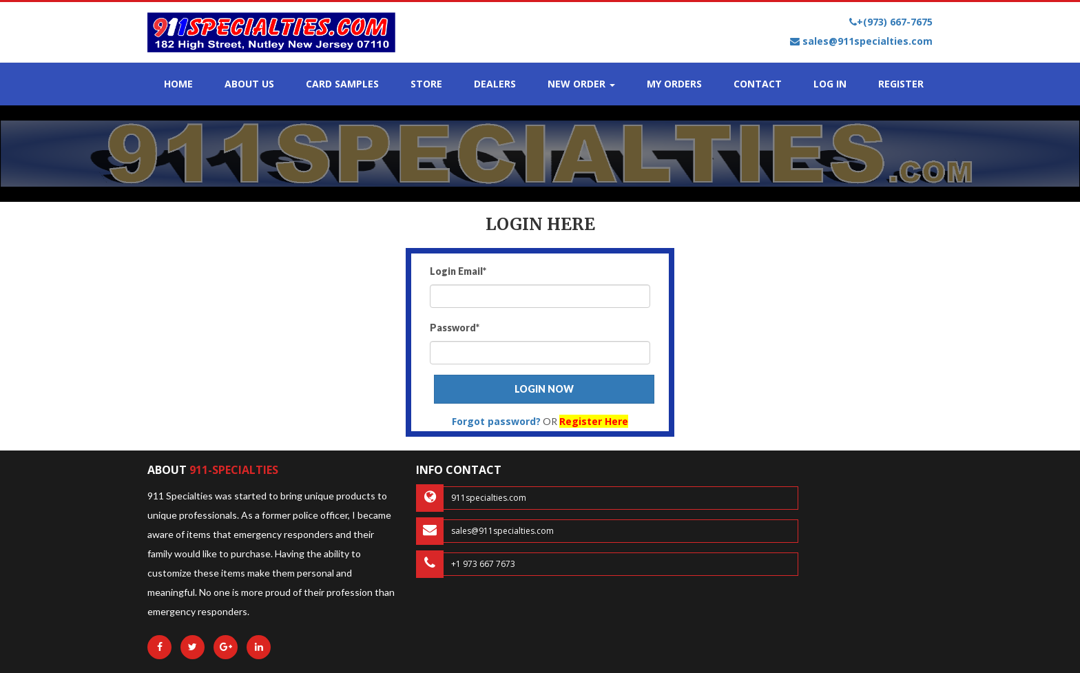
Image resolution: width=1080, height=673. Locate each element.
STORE (426, 83)
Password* (454, 327)
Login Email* (458, 271)
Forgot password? (496, 421)
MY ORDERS (674, 83)
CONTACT (758, 83)
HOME (178, 83)
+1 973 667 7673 (465, 564)
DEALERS (495, 83)
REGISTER (901, 83)
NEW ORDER (581, 83)
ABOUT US (249, 83)
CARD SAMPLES (342, 83)
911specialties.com (471, 498)
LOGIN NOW (544, 389)
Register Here (593, 421)
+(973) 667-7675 (891, 21)
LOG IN (830, 83)
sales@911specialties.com (861, 41)
